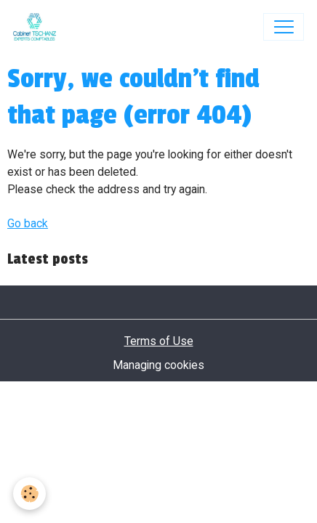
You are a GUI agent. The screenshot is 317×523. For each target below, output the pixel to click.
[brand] (38, 27)
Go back (27, 223)
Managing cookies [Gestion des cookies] (158, 365)
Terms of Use (158, 341)
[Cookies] (29, 493)
